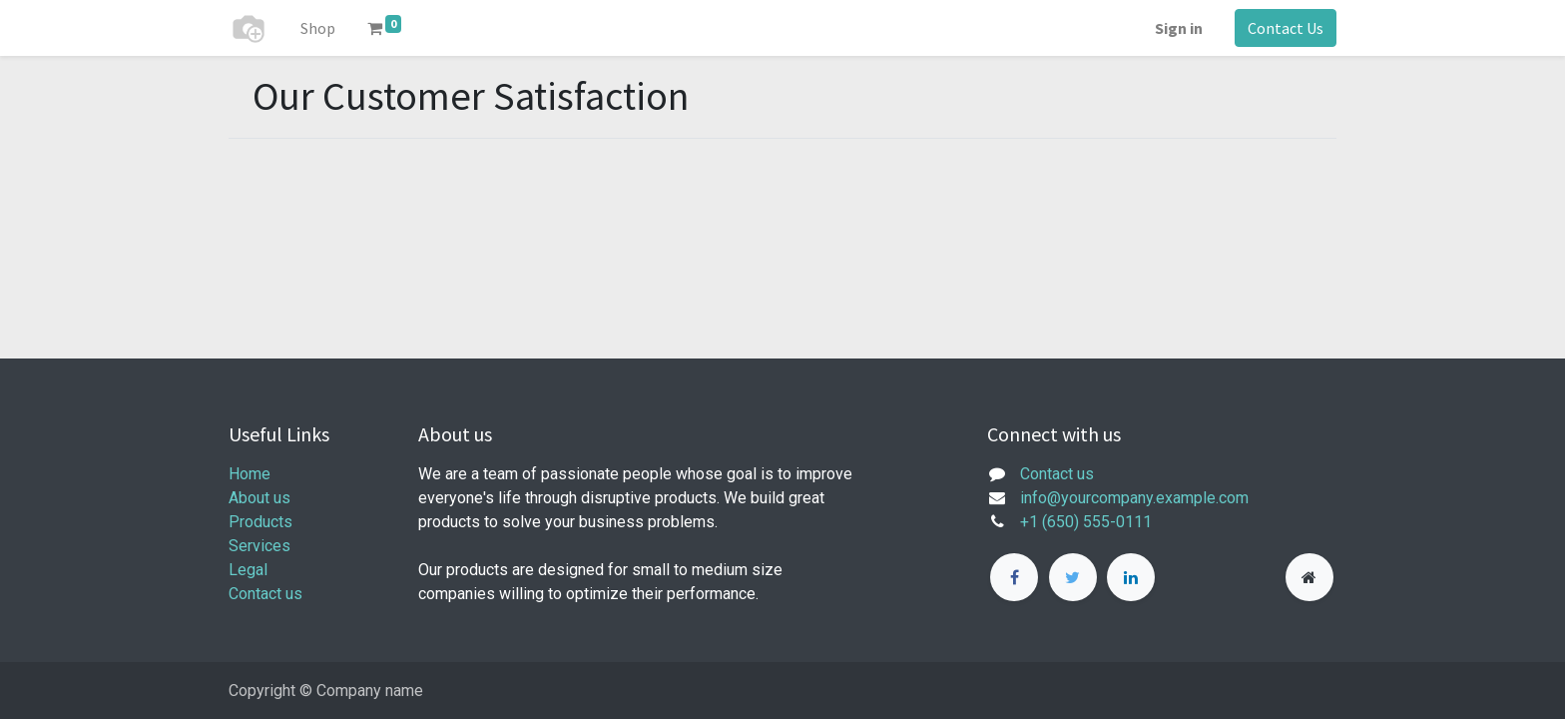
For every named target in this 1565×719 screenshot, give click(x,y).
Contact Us (1285, 28)
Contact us (265, 593)
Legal (248, 569)
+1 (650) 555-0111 (1086, 521)
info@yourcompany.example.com (1134, 497)
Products (260, 521)
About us (259, 497)
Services (259, 545)
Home (249, 473)
